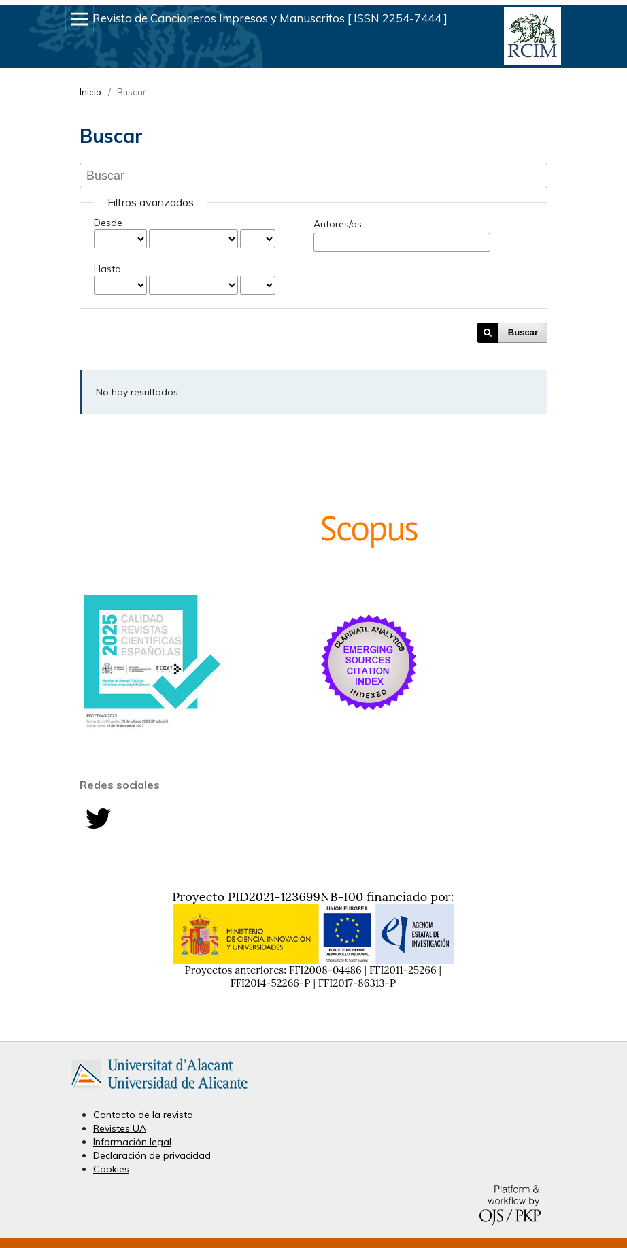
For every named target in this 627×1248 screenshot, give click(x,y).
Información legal (132, 1142)
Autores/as (338, 224)
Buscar (523, 332)
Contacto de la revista (143, 1115)
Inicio (90, 91)
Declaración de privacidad (152, 1155)
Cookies (111, 1169)
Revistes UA (119, 1128)
